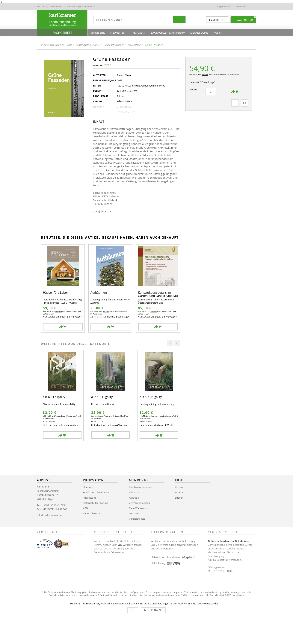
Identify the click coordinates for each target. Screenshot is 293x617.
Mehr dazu (153, 610)
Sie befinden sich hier (52, 45)
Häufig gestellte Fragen (96, 492)
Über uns (88, 487)
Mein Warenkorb (138, 508)
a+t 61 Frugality (102, 397)
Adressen (134, 492)
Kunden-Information (140, 487)
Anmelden (241, 6)
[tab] (100, 121)
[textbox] (132, 19)
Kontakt (179, 487)
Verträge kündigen (139, 503)
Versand (205, 74)
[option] (62, 395)
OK (133, 610)
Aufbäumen (98, 293)
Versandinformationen (163, 595)
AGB (85, 508)
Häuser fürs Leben (56, 293)
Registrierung (223, 6)
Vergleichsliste (137, 518)
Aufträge (134, 497)
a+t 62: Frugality (151, 397)
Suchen (179, 497)
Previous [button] (170, 343)
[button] (62, 32)
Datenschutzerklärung (95, 503)
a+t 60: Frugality (54, 397)
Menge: (193, 89)
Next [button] (177, 343)
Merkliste (134, 513)
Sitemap (179, 492)
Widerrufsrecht (91, 513)
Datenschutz (111, 548)
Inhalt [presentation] (98, 122)
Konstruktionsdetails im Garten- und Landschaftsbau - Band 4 (158, 294)
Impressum (89, 497)
